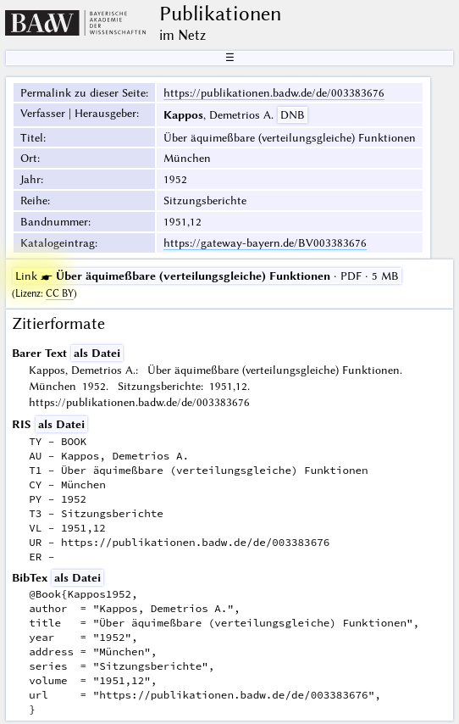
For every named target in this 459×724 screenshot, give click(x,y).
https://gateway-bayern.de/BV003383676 (265, 242)
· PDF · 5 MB (207, 275)
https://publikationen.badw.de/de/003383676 (273, 92)
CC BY (60, 293)
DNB (292, 114)
